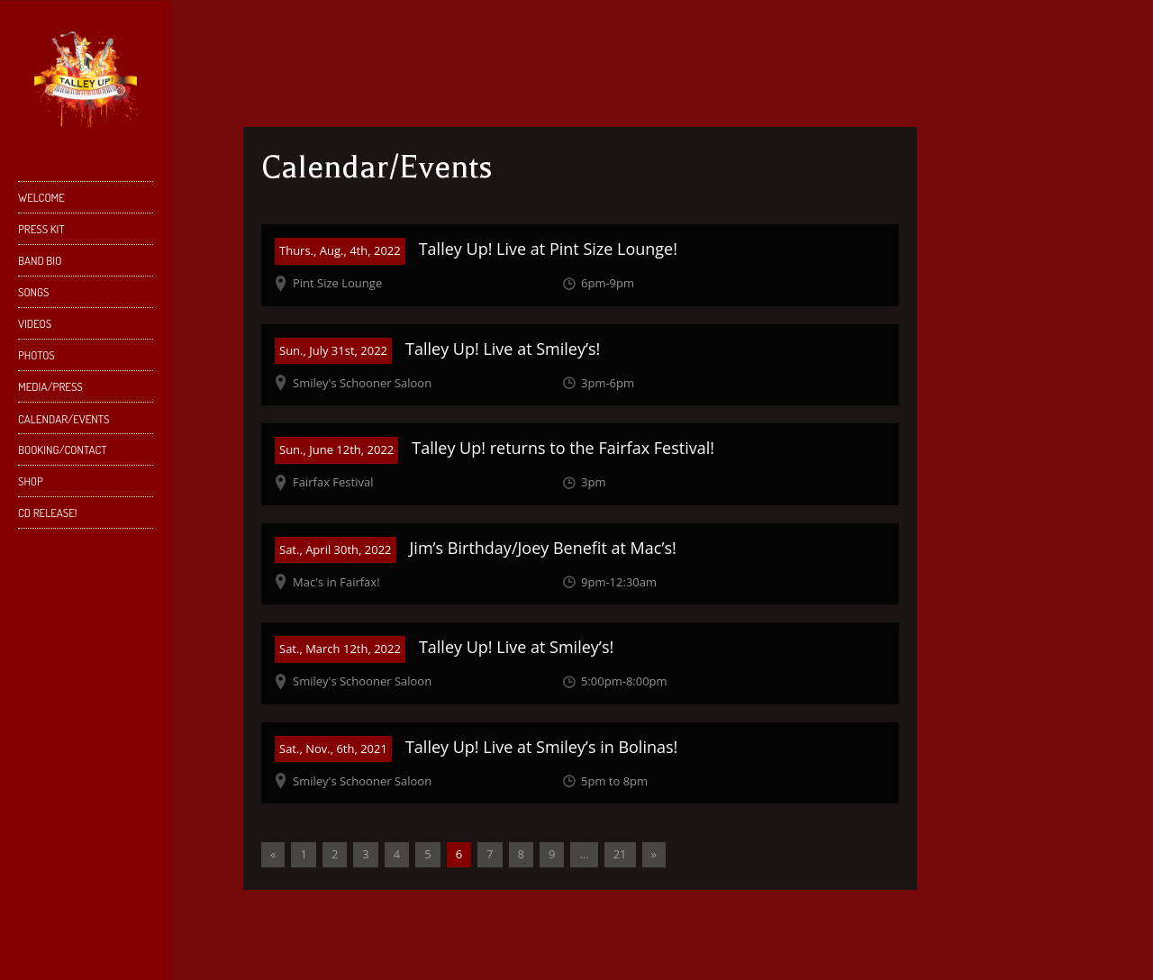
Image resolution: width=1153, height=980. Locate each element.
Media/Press (50, 386)
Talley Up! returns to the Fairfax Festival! (563, 447)
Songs (34, 292)
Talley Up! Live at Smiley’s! (502, 348)
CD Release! (47, 512)
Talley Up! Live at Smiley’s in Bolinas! (541, 747)
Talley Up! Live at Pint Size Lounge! (548, 248)
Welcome (41, 197)
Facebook (51, 882)
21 (620, 854)
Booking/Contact (62, 449)
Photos (36, 355)
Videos (34, 323)
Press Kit (41, 229)
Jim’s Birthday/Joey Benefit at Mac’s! (543, 547)
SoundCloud (51, 913)
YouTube (108, 882)
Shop (83, 485)
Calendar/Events (63, 419)
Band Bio (83, 264)
